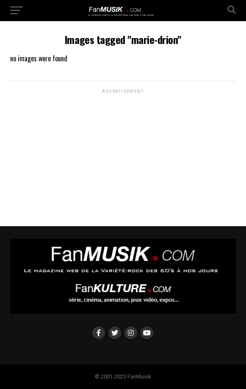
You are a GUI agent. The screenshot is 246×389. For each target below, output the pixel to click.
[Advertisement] (122, 148)
